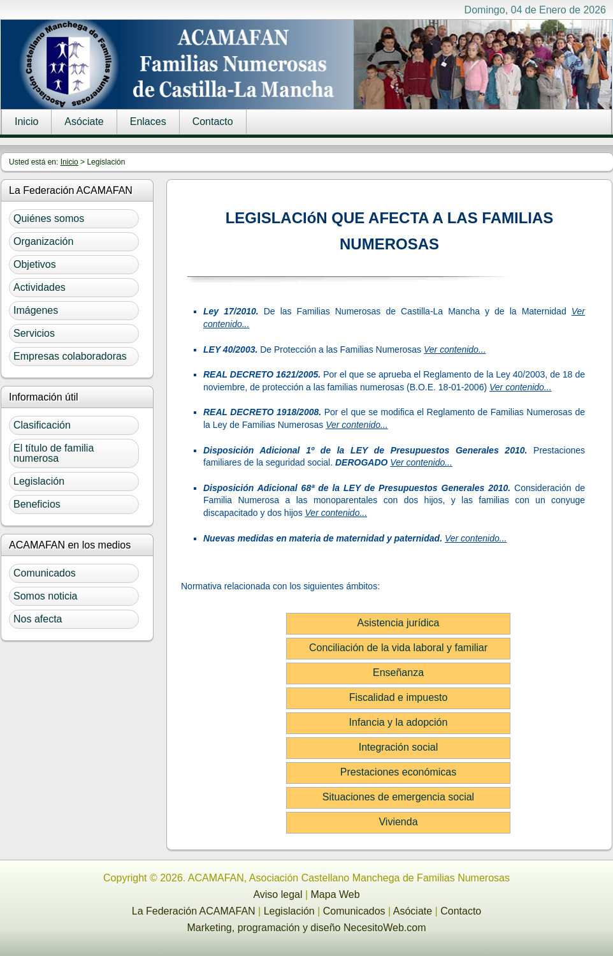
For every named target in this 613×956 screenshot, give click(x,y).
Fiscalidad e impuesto (398, 697)
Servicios (34, 333)
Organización (43, 241)
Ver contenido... (455, 349)
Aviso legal (277, 894)
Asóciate (83, 121)
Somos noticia (45, 596)
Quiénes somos (48, 218)
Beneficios (37, 504)
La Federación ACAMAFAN (194, 911)
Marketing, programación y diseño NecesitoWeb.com (306, 927)
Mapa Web (335, 894)
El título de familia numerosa (53, 453)
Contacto (212, 121)
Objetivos (34, 264)
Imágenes (35, 310)
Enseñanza (398, 672)
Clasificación (42, 425)
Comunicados (44, 573)
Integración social (398, 747)
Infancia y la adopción (398, 722)
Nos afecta (37, 619)
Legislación (38, 481)
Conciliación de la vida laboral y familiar (398, 647)
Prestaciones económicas (398, 772)
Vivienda (398, 821)
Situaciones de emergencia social (398, 796)
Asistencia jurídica (398, 622)
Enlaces (148, 121)
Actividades (39, 287)
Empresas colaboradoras (70, 356)
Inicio (26, 121)
